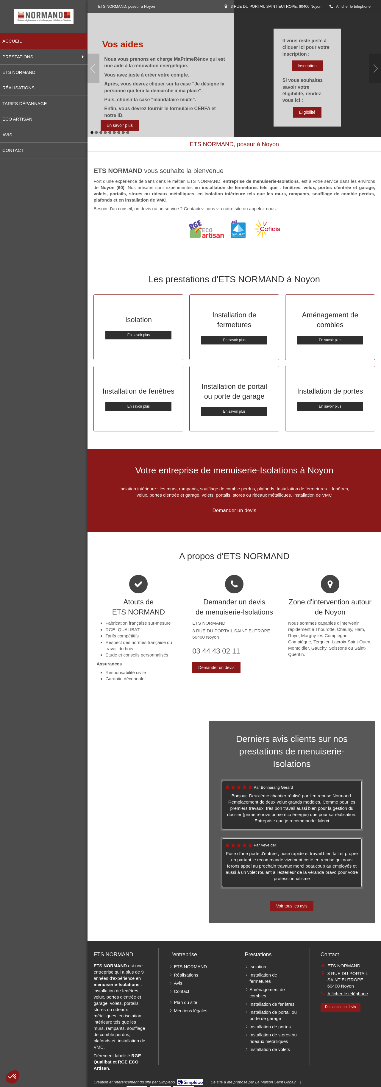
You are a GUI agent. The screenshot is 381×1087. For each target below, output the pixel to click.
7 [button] (118, 132)
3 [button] (100, 132)
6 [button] (114, 132)
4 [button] (105, 132)
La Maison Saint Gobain (275, 1082)
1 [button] (91, 132)
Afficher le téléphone (353, 6)
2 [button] (96, 132)
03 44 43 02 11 (216, 651)
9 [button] (127, 132)
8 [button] (123, 132)
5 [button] (109, 132)
